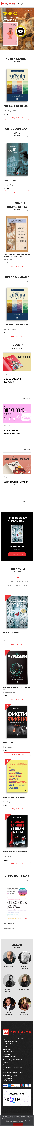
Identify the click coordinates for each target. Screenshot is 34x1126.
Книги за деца (13, 585)
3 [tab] (31, 11)
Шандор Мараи (9, 185)
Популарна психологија (17, 581)
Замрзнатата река (11, 633)
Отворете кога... (9, 924)
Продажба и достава (9, 1056)
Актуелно (7, 374)
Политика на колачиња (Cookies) (13, 1072)
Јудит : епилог (10, 180)
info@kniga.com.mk (13, 1044)
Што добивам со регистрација (12, 1067)
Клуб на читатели (8, 1051)
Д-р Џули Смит (9, 928)
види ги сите (17, 61)
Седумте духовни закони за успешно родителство (17, 255)
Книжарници (7, 1049)
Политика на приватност (10, 1070)
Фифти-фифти (9, 742)
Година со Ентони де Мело (16, 106)
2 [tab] (28, 11)
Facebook (9, 1078)
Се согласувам (18, 1124)
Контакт (5, 1062)
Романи (24, 585)
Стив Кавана (7, 747)
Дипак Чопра (8, 259)
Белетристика (17, 578)
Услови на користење (9, 1065)
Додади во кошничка (17, 118)
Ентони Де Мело (10, 111)
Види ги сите (17, 572)
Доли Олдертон (8, 802)
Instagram (9, 1080)
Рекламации (6, 1054)
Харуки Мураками (9, 692)
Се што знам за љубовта (14, 797)
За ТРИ (5, 1046)
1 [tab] (26, 11)
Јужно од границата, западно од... (16, 688)
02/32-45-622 (13, 1041)
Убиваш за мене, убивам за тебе (15, 853)
